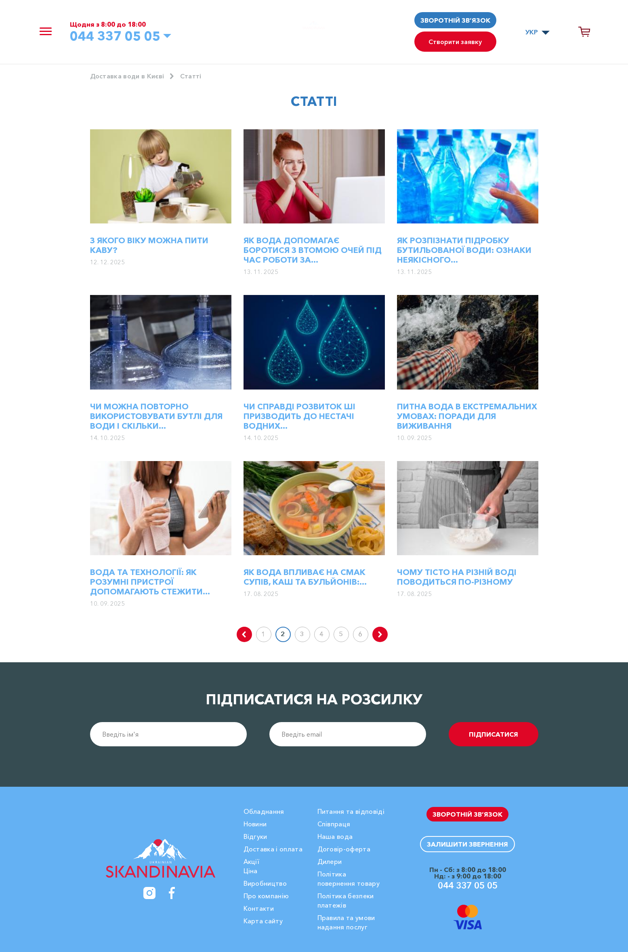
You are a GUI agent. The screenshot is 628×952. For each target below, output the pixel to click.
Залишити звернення (467, 844)
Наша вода (335, 836)
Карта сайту (263, 921)
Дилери (329, 861)
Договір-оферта (343, 849)
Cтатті (191, 76)
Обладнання (264, 811)
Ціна (251, 871)
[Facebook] (172, 893)
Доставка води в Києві (127, 76)
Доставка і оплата (273, 849)
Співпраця (334, 824)
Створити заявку (455, 42)
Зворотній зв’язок (455, 20)
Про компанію (266, 896)
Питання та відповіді (350, 811)
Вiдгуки (255, 836)
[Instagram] (149, 893)
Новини (255, 824)
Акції (252, 861)
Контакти (259, 908)
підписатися (493, 734)
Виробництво (265, 883)
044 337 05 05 (115, 36)
